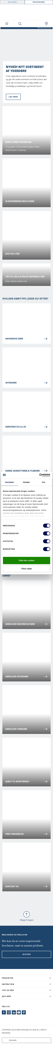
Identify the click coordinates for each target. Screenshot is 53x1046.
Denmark (9, 1040)
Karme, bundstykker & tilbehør (26, 471)
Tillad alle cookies (26, 560)
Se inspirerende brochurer (19, 201)
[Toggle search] (20, 23)
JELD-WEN (6, 996)
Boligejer (12, 2)
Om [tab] (43, 482)
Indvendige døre (26, 339)
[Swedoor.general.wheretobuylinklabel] (46, 23)
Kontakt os (26, 886)
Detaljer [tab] (26, 482)
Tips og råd (8, 990)
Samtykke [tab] (9, 482)
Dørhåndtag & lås (26, 427)
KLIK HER (26, 954)
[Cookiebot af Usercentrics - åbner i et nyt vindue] (39, 475)
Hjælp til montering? (26, 781)
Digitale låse (12, 253)
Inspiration (8, 984)
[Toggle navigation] (6, 23)
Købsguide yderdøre (26, 729)
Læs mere (13, 97)
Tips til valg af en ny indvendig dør (25, 276)
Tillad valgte (26, 569)
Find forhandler (26, 834)
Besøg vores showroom (18, 142)
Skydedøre (26, 383)
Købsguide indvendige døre (26, 624)
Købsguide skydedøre (26, 676)
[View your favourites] (33, 23)
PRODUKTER (7, 978)
